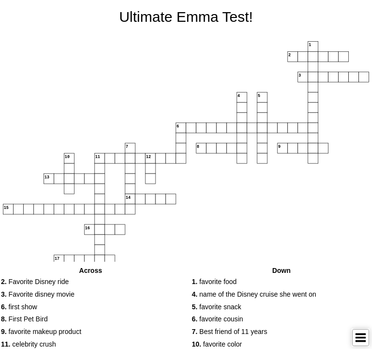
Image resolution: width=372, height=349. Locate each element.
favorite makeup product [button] (41, 331)
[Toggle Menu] (360, 337)
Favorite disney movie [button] (38, 294)
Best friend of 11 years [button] (229, 331)
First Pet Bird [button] (24, 319)
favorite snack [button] (216, 307)
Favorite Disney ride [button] (35, 282)
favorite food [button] (214, 282)
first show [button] (19, 307)
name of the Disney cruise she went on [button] (254, 294)
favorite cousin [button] (217, 319)
